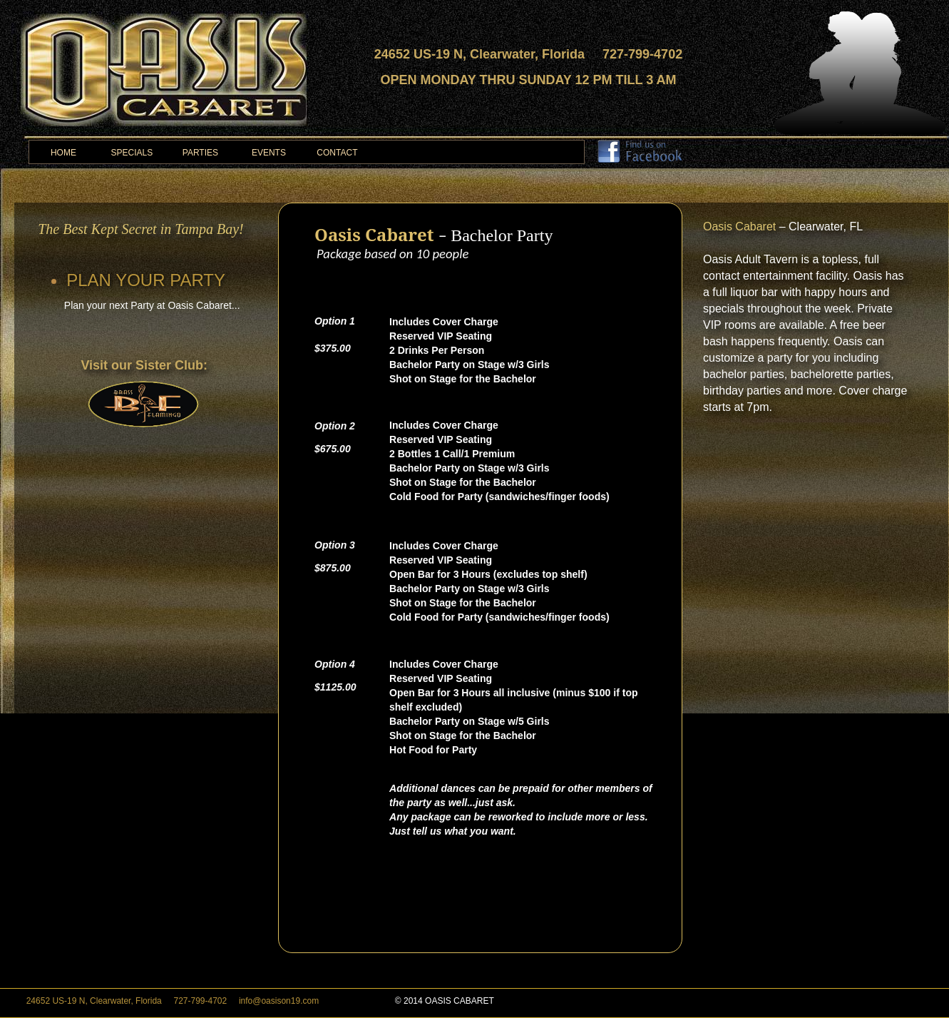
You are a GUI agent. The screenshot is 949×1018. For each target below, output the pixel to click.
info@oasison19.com (280, 1001)
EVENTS (269, 153)
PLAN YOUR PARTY (145, 280)
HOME (63, 153)
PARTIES (200, 153)
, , (115, 1001)
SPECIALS (132, 153)
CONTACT (337, 153)
